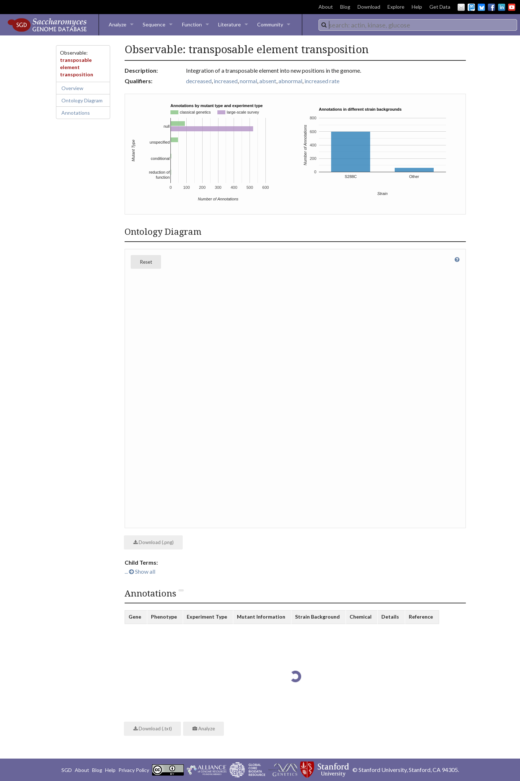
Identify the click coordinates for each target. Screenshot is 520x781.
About (325, 7)
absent (267, 80)
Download (369, 7)
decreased (199, 80)
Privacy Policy (133, 770)
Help (417, 7)
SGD (66, 770)
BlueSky (481, 7)
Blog (345, 7)
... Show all (140, 571)
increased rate (321, 80)
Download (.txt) (152, 728)
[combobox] (417, 25)
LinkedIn (501, 7)
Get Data (439, 7)
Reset (146, 262)
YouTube (511, 7)
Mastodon (471, 7)
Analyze (117, 24)
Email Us (461, 7)
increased (226, 80)
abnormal (290, 80)
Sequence (154, 24)
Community (270, 24)
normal (248, 80)
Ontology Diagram (82, 100)
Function (192, 24)
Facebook (491, 7)
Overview (72, 88)
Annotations (75, 113)
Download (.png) (153, 542)
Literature (229, 24)
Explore (395, 7)
